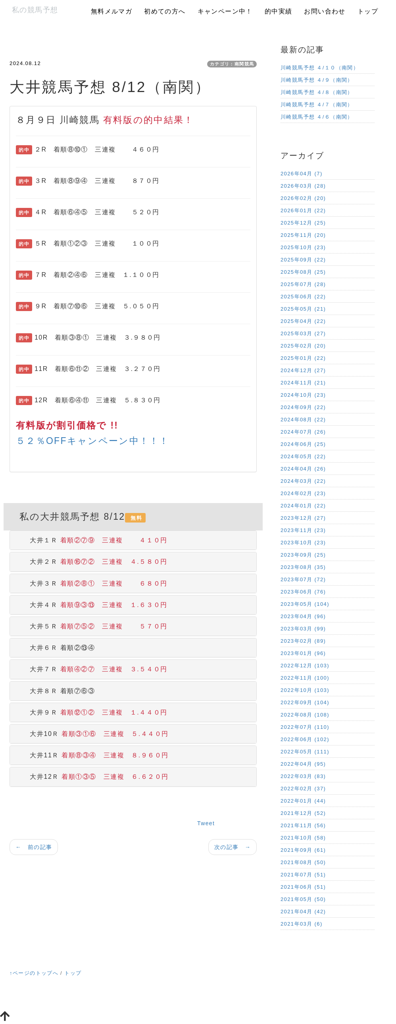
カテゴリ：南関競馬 (232, 63)
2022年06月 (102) (305, 739)
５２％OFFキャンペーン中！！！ (92, 441)
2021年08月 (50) (303, 862)
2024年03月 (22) (303, 481)
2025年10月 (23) (303, 247)
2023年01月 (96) (303, 653)
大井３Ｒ (91, 583)
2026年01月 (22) (303, 210)
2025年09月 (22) (303, 260)
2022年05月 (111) (305, 752)
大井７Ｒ (91, 669)
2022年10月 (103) (305, 690)
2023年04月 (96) (303, 616)
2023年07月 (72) (303, 579)
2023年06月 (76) (303, 592)
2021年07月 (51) (303, 875)
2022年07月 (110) (305, 727)
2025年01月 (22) (303, 358)
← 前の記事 (33, 847)
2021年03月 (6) (302, 924)
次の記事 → (232, 847)
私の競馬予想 (35, 10)
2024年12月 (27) (303, 370)
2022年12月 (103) (305, 666)
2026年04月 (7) (302, 174)
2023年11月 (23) (303, 530)
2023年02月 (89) (303, 641)
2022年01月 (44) (303, 801)
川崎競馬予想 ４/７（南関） (317, 105)
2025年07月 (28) (303, 284)
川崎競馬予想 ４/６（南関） (317, 117)
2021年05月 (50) (303, 899)
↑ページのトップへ (34, 973)
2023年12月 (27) (303, 518)
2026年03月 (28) (303, 186)
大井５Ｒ (91, 626)
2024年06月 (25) (303, 444)
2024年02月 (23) (303, 493)
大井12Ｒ (92, 776)
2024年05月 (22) (303, 456)
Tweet (206, 823)
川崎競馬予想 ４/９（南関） (317, 80)
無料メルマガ (111, 11)
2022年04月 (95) (303, 764)
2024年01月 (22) (303, 506)
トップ (368, 11)
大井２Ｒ (91, 561)
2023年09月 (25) (303, 555)
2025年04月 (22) (303, 321)
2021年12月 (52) (303, 813)
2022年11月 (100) (305, 678)
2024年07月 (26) (303, 432)
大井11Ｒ (92, 755)
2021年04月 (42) (303, 911)
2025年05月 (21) (303, 309)
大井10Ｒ (92, 733)
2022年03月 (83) (303, 776)
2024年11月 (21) (303, 383)
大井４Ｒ (91, 604)
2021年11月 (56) (303, 825)
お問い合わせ (324, 11)
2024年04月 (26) (303, 469)
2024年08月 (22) (303, 420)
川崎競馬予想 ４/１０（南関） (320, 68)
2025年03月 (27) (303, 333)
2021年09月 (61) (303, 850)
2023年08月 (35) (303, 567)
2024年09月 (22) (303, 407)
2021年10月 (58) (303, 838)
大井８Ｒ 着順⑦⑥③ (55, 691)
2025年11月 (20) (303, 235)
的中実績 (278, 11)
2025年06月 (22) (303, 297)
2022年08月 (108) (305, 715)
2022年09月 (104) (305, 702)
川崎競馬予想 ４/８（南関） (317, 92)
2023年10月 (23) (303, 543)
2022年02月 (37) (303, 789)
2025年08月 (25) (303, 272)
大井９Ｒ (91, 712)
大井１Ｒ (91, 540)
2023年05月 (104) (305, 604)
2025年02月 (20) (303, 346)
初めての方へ (164, 11)
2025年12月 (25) (303, 223)
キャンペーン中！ (225, 11)
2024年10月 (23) (303, 395)
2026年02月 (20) (303, 198)
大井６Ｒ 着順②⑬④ (55, 647)
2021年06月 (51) (303, 887)
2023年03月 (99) (303, 629)
